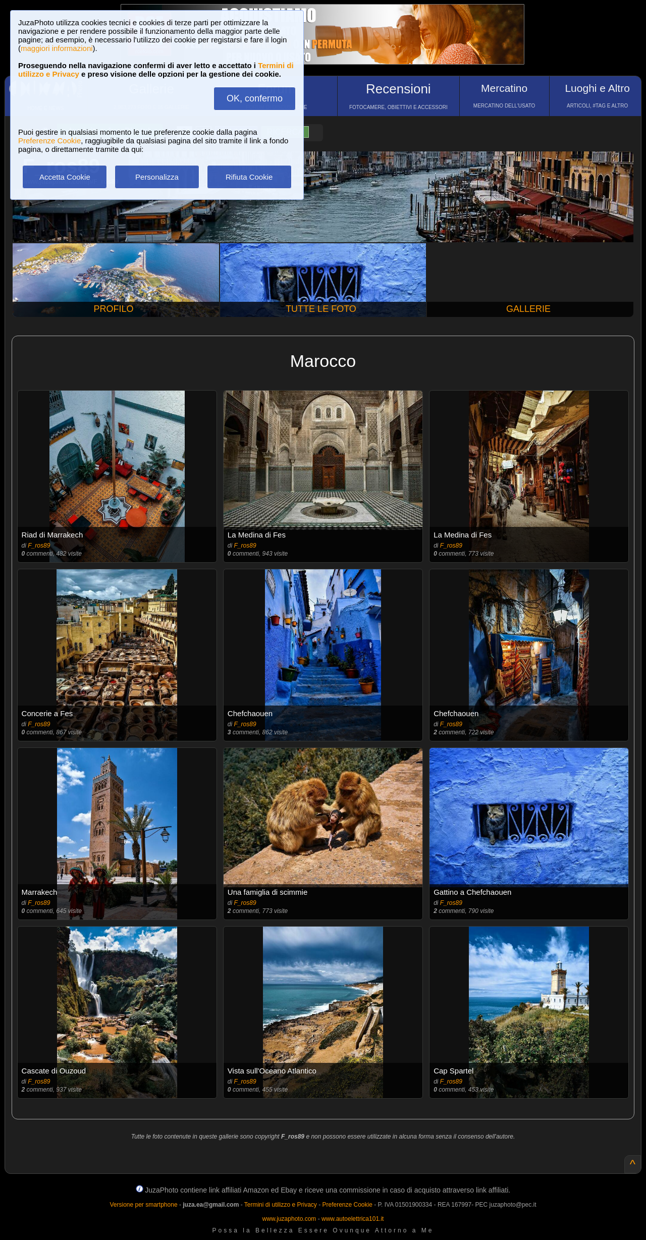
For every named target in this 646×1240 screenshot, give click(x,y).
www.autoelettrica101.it (352, 1218)
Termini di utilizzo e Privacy (280, 1204)
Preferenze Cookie (49, 140)
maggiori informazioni (57, 48)
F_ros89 (39, 545)
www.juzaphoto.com (289, 1218)
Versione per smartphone (143, 1204)
